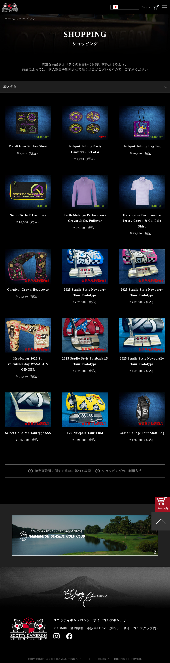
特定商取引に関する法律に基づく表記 (63, 470)
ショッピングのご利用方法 (122, 470)
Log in (146, 7)
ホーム (9, 19)
